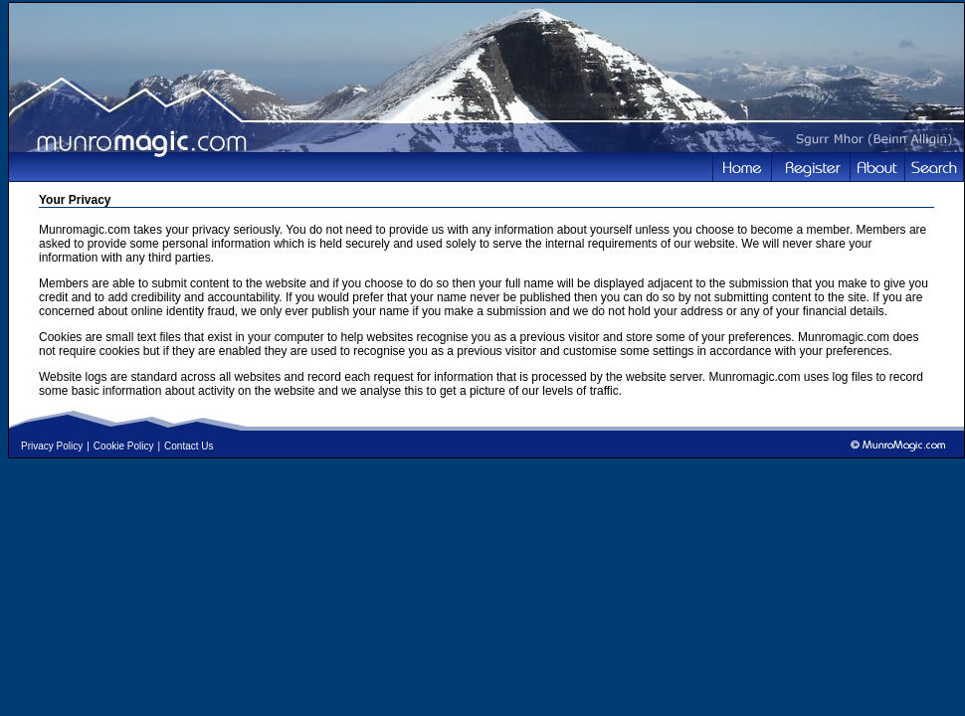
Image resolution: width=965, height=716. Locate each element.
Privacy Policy (52, 446)
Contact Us (188, 446)
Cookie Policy (124, 446)
